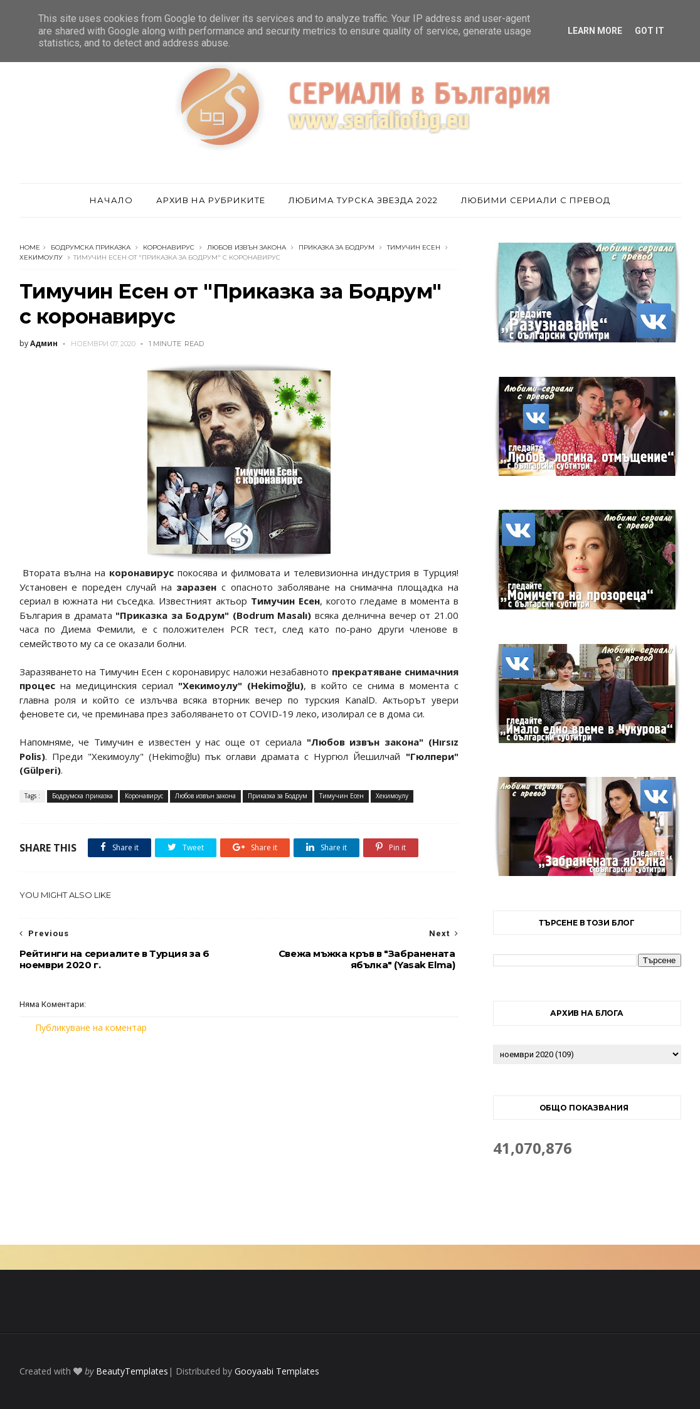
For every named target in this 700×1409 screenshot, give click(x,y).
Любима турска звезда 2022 (363, 200)
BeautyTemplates (132, 1371)
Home (29, 247)
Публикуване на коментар (91, 1027)
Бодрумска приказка (90, 247)
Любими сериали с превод (535, 200)
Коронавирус (168, 247)
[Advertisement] (239, 1139)
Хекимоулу (41, 257)
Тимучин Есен (413, 247)
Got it (649, 31)
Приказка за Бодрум (336, 247)
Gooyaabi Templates (277, 1371)
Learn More (595, 31)
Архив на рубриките (210, 200)
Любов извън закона (246, 247)
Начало (111, 200)
